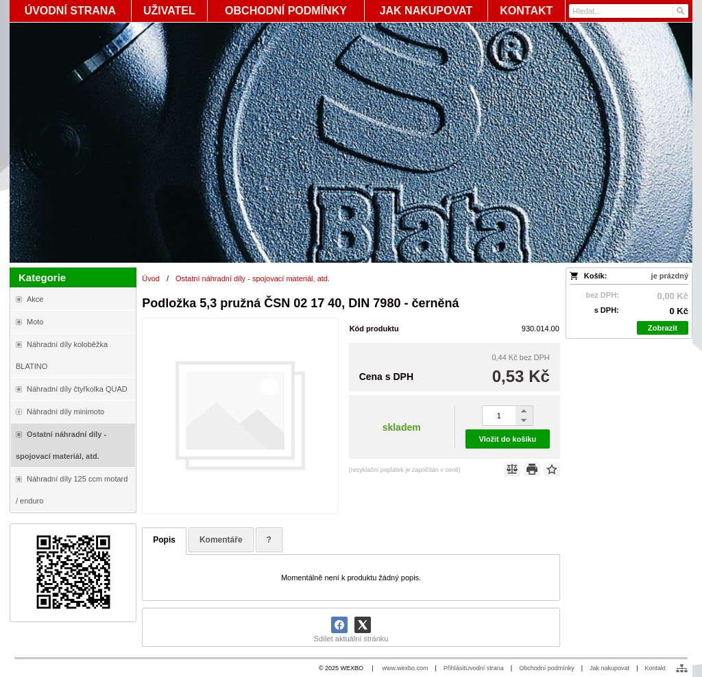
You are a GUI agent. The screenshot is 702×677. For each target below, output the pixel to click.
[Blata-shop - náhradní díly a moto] (351, 142)
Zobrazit (662, 328)
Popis (164, 540)
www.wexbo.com (405, 668)
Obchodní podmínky (546, 668)
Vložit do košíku (507, 439)
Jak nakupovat (609, 668)
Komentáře (221, 540)
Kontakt (655, 668)
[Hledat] (679, 11)
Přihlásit (454, 668)
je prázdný (669, 276)
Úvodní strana (484, 668)
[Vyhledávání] (628, 11)
